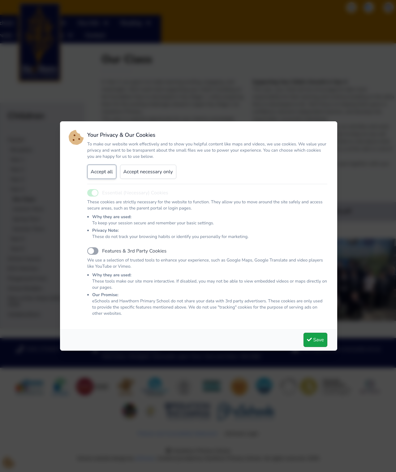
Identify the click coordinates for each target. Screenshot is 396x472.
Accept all (102, 171)
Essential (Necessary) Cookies (135, 192)
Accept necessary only (148, 171)
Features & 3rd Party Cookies (134, 251)
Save (315, 339)
